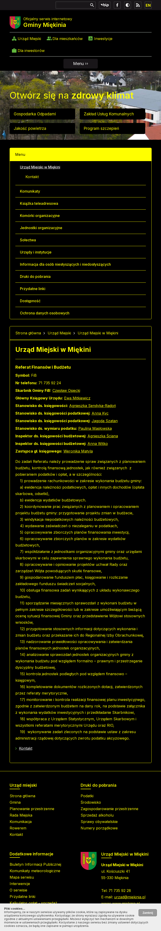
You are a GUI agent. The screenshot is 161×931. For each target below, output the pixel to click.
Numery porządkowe (99, 828)
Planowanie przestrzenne (32, 808)
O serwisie (18, 890)
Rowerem (18, 828)
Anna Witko (97, 443)
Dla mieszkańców (67, 38)
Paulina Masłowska (95, 428)
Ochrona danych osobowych (44, 313)
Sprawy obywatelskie (99, 821)
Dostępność (30, 301)
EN (148, 5)
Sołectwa (28, 240)
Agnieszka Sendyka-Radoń (92, 405)
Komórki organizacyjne (40, 215)
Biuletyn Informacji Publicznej (35, 864)
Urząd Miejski (29, 38)
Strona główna (28, 333)
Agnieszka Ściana (102, 436)
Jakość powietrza (30, 128)
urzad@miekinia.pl (129, 897)
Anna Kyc (100, 413)
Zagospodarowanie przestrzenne (109, 808)
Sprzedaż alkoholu (97, 815)
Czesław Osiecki (66, 390)
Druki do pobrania (35, 276)
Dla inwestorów (31, 50)
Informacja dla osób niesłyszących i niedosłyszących (65, 264)
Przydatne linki (32, 288)
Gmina (15, 802)
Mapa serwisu (22, 877)
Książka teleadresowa (39, 203)
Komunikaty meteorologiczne (35, 870)
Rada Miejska (21, 815)
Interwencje (20, 883)
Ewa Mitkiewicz (77, 398)
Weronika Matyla (78, 451)
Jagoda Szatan (105, 421)
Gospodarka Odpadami (35, 114)
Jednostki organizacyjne (41, 227)
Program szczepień (101, 128)
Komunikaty (30, 191)
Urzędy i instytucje (36, 252)
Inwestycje (103, 38)
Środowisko (91, 802)
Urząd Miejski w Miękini (40, 167)
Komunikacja (21, 821)
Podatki (87, 796)
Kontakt (32, 176)
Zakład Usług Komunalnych (109, 114)
